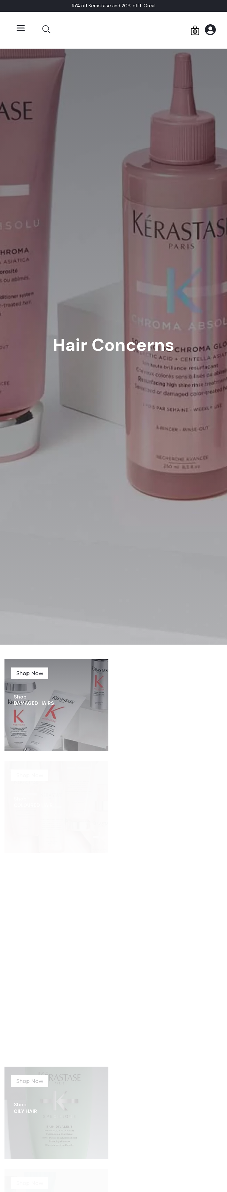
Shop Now (29, 673)
